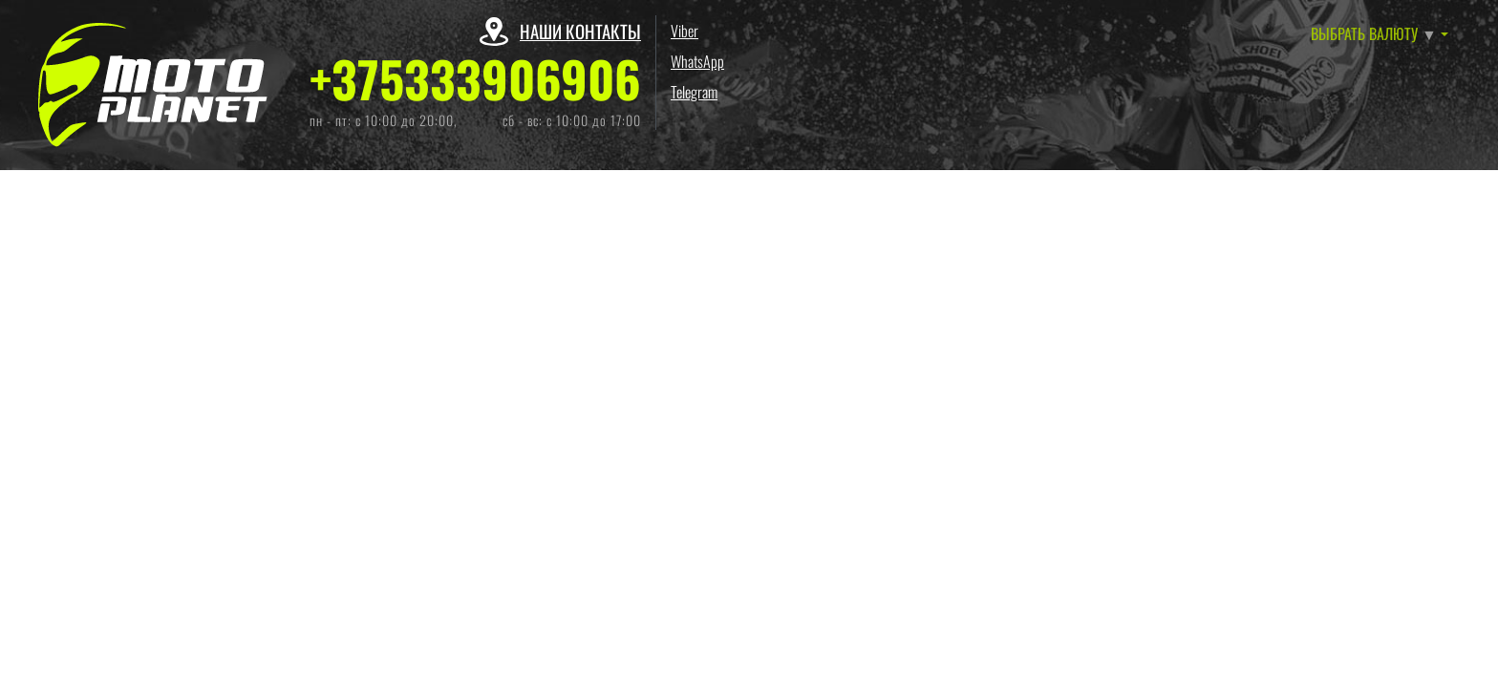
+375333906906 (475, 78)
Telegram (694, 91)
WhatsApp (697, 61)
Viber (684, 30)
